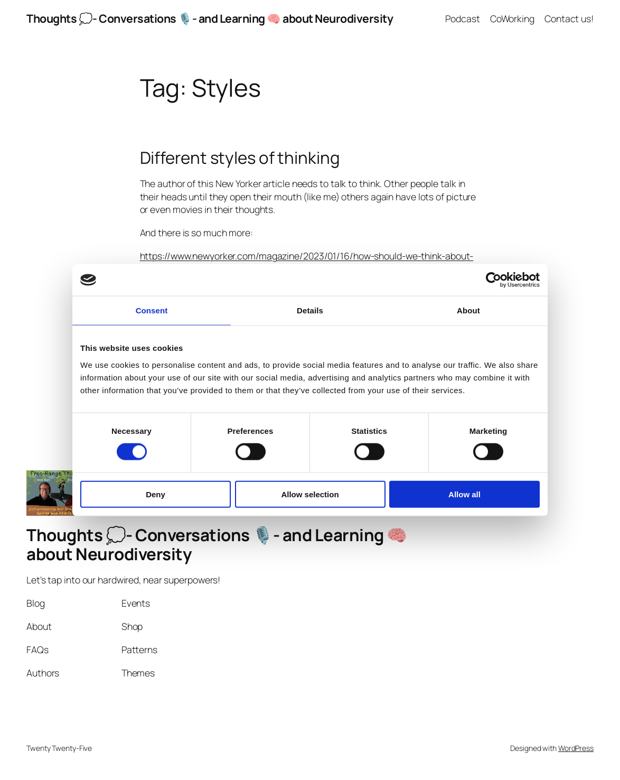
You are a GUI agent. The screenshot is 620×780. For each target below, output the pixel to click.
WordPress (576, 748)
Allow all (464, 493)
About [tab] (468, 310)
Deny (155, 493)
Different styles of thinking (240, 157)
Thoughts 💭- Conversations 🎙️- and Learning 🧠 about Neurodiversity (209, 18)
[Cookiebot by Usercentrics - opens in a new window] (493, 280)
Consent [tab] (152, 310)
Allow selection (310, 493)
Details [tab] (310, 310)
